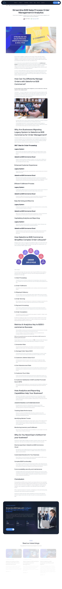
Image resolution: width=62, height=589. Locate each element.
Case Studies (26, 2)
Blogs (35, 2)
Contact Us (43, 2)
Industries (31, 2)
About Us (38, 2)
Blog (9, 5)
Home (7, 5)
